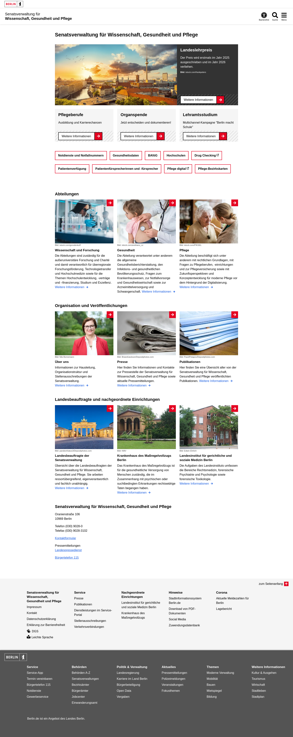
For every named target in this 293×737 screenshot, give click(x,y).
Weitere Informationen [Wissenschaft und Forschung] (70, 287)
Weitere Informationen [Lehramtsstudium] (201, 136)
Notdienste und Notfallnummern (81, 155)
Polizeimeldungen (173, 678)
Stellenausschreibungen (90, 620)
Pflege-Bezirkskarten (213, 168)
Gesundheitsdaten (126, 155)
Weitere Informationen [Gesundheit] (157, 291)
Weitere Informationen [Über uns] (70, 385)
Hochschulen (176, 155)
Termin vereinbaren (39, 678)
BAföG (153, 155)
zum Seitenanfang (271, 583)
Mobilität (212, 678)
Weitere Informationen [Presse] (132, 385)
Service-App (35, 672)
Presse (79, 598)
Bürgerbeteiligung (128, 684)
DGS (32, 631)
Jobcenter (78, 696)
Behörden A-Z (81, 672)
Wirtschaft (258, 684)
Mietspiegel (214, 690)
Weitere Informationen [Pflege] (195, 287)
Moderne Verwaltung (220, 672)
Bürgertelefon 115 (67, 557)
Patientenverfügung (72, 168)
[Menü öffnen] (284, 16)
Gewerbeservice (37, 696)
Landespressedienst (68, 550)
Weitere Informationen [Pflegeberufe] (76, 136)
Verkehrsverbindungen (89, 626)
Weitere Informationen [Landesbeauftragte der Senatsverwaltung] (70, 488)
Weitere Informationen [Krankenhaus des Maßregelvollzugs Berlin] (132, 492)
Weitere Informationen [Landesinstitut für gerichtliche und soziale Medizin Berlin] (195, 483)
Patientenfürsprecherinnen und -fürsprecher (126, 168)
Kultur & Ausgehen (264, 672)
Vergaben (123, 696)
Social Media (177, 619)
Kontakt (32, 613)
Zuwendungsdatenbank (184, 625)
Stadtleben (259, 690)
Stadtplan (258, 696)
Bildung (212, 696)
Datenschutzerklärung (41, 619)
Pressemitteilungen (174, 672)
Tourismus (258, 678)
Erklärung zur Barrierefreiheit (46, 625)
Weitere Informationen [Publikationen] (214, 381)
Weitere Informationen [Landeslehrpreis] (198, 99)
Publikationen (83, 604)
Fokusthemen (171, 690)
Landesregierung (128, 672)
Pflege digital (176, 168)
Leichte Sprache (40, 637)
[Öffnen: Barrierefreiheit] (264, 16)
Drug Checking (205, 155)
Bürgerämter (80, 690)
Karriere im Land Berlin (132, 678)
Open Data (124, 690)
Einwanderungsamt (84, 702)
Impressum (34, 607)
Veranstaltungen (172, 684)
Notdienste (34, 690)
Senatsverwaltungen (85, 678)
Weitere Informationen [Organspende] (138, 136)
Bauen (211, 684)
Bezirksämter (80, 684)
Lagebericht (224, 608)
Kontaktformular (65, 538)
